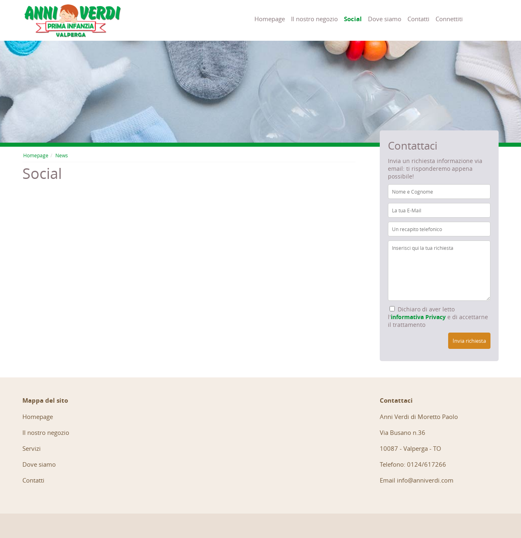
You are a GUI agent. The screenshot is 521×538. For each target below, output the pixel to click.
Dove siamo (384, 19)
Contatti (418, 19)
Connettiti (449, 19)
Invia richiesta (469, 340)
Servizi (31, 448)
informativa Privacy (418, 317)
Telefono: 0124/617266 (413, 464)
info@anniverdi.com (425, 480)
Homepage (269, 19)
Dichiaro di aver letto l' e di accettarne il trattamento (438, 317)
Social (353, 19)
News (61, 155)
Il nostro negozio (314, 19)
